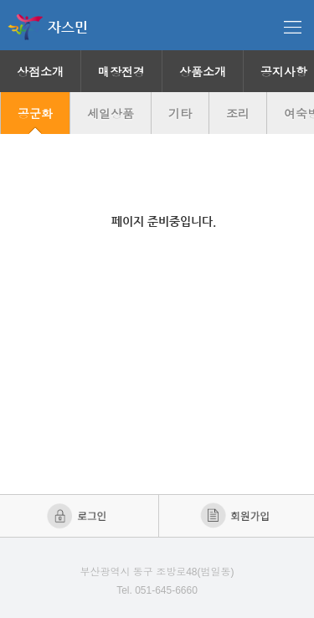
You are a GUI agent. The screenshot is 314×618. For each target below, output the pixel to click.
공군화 (35, 114)
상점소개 (40, 72)
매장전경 (121, 72)
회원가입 (236, 516)
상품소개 (202, 72)
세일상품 (110, 114)
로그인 (78, 516)
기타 (180, 114)
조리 (238, 114)
